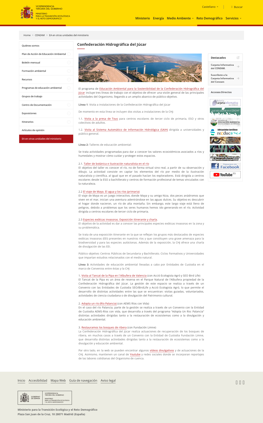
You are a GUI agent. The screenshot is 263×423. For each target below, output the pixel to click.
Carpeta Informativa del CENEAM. (222, 66)
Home (27, 35)
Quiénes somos (30, 45)
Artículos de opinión (33, 130)
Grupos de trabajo (32, 96)
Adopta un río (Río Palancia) (99, 303)
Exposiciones (29, 113)
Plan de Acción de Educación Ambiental (44, 54)
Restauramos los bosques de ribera (104, 327)
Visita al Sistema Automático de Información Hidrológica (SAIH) (126, 129)
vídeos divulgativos (162, 350)
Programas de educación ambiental (42, 87)
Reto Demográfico (209, 18)
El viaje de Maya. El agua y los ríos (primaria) (111, 191)
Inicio (21, 380)
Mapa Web (58, 380)
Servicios (232, 18)
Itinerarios (27, 121)
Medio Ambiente (179, 18)
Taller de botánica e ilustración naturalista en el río (116, 163)
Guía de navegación (83, 380)
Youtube (135, 354)
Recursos (27, 79)
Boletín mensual (31, 62)
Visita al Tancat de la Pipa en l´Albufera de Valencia (114, 275)
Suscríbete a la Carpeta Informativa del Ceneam (222, 78)
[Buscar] (235, 7)
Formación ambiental (34, 71)
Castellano (208, 7)
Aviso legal (108, 380)
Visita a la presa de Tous (101, 118)
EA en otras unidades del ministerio (69, 35)
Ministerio (142, 18)
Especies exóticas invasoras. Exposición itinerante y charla (120, 219)
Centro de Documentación (37, 105)
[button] (193, 18)
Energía (158, 18)
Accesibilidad (38, 380)
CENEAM (40, 35)
